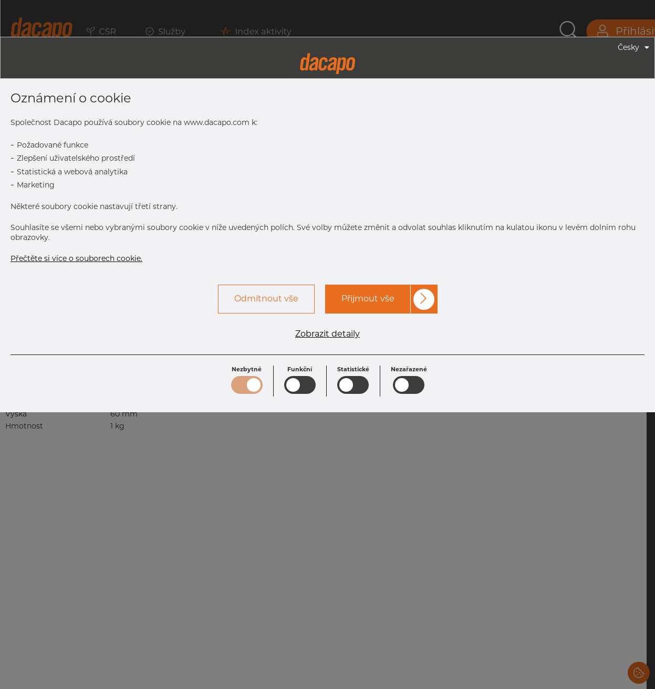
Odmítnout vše (266, 299)
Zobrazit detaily (327, 334)
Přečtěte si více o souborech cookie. (76, 258)
